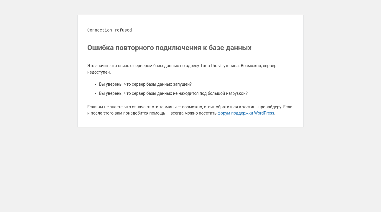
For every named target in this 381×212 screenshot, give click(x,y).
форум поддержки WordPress (246, 113)
